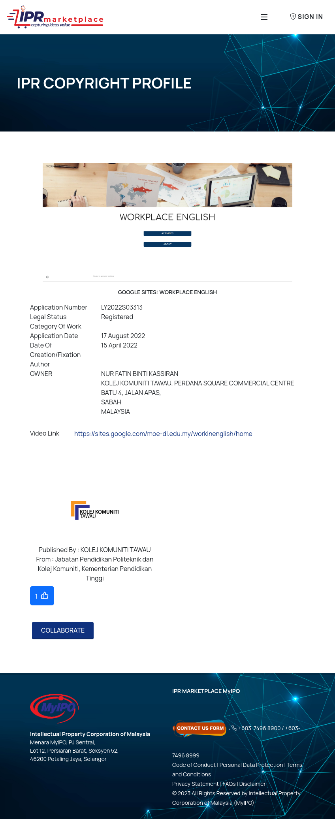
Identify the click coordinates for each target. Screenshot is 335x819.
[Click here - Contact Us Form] (200, 728)
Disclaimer (252, 783)
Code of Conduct (194, 764)
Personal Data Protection (251, 764)
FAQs (229, 783)
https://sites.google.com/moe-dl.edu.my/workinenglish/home (163, 433)
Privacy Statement (195, 783)
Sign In (306, 17)
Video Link (44, 433)
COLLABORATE (63, 630)
